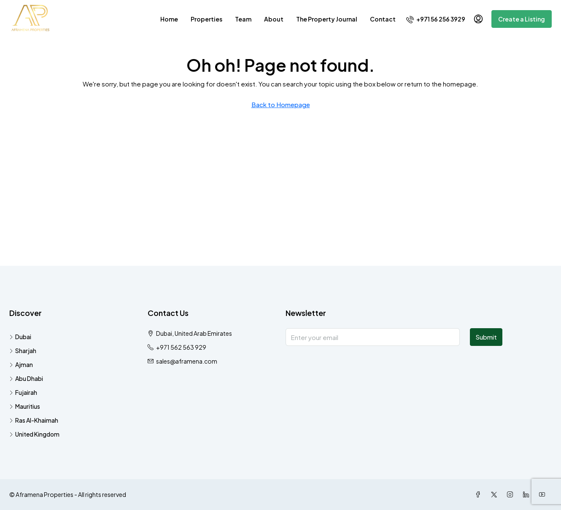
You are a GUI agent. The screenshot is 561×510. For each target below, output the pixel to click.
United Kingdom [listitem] (34, 434)
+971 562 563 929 (181, 347)
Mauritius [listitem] (24, 406)
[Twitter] (495, 494)
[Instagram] (511, 494)
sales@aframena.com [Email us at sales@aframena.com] (186, 361)
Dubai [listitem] (20, 336)
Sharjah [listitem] (22, 350)
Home (169, 19)
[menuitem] (435, 19)
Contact (383, 19)
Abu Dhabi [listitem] (26, 378)
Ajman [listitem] (21, 364)
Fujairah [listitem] (23, 392)
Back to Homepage (280, 104)
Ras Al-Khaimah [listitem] (33, 420)
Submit (486, 337)
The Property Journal (326, 19)
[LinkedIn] (527, 494)
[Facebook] (479, 494)
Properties (206, 19)
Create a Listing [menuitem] (521, 19)
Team (243, 19)
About (273, 19)
